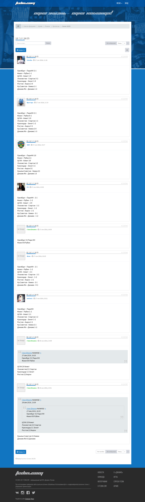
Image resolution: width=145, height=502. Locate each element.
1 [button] (124, 43)
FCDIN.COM (25, 3)
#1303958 (124, 56)
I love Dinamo (32, 229)
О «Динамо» (118, 472)
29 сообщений (111, 43)
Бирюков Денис (29, 499)
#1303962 (124, 183)
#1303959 (124, 99)
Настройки (100, 451)
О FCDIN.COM (102, 486)
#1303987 (124, 384)
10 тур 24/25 (22, 38)
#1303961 (124, 141)
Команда (101, 477)
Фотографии (102, 482)
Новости (101, 472)
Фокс (29, 256)
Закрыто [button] (21, 50)
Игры (116, 477)
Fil (28, 187)
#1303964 (124, 252)
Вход (126, 3)
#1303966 (124, 295)
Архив (116, 486)
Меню (119, 3)
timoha (29, 60)
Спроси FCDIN (119, 482)
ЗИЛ (28, 145)
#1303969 (124, 337)
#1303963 (124, 226)
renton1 (29, 298)
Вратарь (30, 102)
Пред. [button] (120, 43)
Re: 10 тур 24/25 (32, 56)
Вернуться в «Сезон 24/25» (26, 459)
